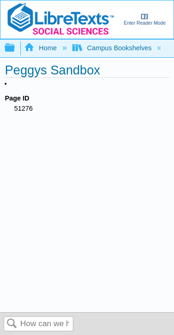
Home (41, 48)
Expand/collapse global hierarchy (16, 48)
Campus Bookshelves (113, 48)
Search (12, 324)
